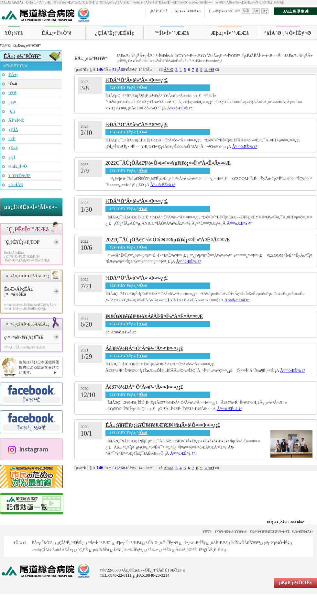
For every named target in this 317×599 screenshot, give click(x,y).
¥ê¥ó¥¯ (208, 531)
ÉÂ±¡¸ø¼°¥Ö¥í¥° (22, 56)
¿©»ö (13, 148)
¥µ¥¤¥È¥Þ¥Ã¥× (188, 11)
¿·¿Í (11, 157)
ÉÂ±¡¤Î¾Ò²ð (57, 33)
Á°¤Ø (168, 69)
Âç (265, 11)
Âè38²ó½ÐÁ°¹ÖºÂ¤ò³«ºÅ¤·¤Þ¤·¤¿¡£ (144, 348)
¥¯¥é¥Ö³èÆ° (19, 175)
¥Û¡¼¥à (14, 33)
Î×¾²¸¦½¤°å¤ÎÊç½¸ (128, 550)
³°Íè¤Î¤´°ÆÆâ (172, 33)
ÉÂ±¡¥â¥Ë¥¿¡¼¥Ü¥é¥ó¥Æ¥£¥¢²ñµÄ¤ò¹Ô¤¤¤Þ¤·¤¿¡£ (162, 425)
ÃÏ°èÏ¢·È (16, 120)
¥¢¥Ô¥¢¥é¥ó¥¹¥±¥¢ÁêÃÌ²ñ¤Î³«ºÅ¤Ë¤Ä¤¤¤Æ (154, 316)
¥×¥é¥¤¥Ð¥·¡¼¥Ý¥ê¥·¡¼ (231, 531)
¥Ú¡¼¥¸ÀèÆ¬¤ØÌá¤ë (285, 522)
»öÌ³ (12, 139)
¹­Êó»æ (153, 550)
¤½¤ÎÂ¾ (15, 185)
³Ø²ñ (12, 93)
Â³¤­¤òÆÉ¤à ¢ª (179, 108)
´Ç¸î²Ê (83, 550)
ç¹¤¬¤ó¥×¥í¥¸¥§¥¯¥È (23, 337)
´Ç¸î (11, 111)
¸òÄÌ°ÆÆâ (158, 11)
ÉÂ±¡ (13, 74)
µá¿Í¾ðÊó (101, 550)
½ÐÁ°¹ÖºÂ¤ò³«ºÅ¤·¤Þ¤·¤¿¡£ (136, 80)
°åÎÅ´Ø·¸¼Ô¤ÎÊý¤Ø (287, 33)
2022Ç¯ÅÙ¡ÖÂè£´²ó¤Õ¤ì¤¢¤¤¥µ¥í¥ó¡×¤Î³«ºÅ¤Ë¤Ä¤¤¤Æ (167, 239)
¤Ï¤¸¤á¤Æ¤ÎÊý (194, 542)
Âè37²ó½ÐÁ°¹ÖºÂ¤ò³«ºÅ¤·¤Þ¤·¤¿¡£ (144, 387)
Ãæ (255, 11)
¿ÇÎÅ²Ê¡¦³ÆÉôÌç (114, 33)
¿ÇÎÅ (13, 130)
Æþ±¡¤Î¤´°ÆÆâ (230, 33)
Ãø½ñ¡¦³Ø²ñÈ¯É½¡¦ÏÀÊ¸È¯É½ (200, 550)
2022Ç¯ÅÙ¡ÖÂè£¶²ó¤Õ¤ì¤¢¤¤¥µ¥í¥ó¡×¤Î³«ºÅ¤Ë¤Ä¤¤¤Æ (168, 163)
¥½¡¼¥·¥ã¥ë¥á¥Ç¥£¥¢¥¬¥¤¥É (270, 531)
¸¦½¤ (12, 102)
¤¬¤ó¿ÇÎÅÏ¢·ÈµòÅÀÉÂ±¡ (52, 550)
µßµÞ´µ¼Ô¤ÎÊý (276, 542)
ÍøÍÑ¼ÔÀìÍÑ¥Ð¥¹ (245, 542)
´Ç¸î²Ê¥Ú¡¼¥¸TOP (21, 242)
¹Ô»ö (143, 87)
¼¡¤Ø (209, 69)
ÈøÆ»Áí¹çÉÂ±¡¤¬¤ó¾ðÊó (18, 292)
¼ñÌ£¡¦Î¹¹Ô (17, 166)
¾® (246, 11)
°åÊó (166, 550)
